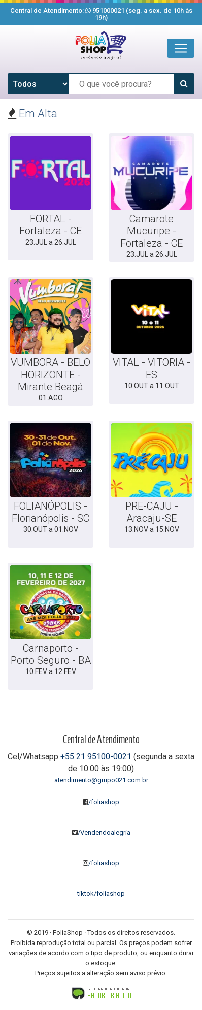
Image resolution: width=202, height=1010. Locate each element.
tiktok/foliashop (101, 893)
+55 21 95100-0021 (95, 756)
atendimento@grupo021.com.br (101, 780)
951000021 (108, 10)
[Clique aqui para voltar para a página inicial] (101, 45)
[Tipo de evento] (38, 84)
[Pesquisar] (184, 84)
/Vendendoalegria (101, 832)
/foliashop (101, 802)
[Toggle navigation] (180, 48)
